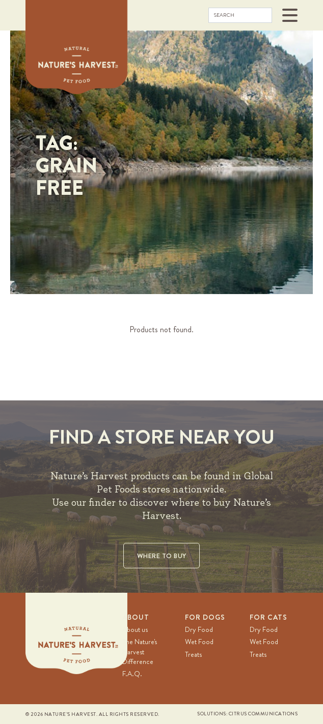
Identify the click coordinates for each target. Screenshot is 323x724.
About (135, 617)
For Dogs (205, 617)
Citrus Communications (263, 713)
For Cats (268, 617)
